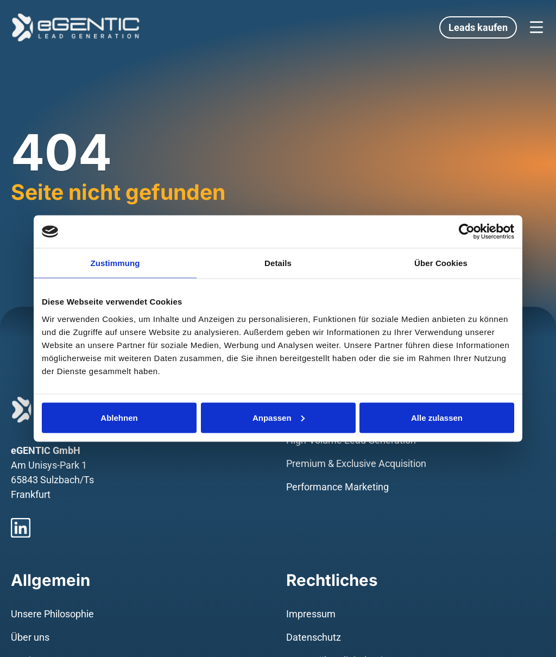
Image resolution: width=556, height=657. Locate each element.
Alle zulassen (437, 417)
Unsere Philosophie (52, 614)
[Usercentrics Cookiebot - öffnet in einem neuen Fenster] (466, 232)
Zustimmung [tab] (115, 263)
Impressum (311, 614)
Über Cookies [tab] (440, 263)
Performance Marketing (337, 486)
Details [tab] (278, 263)
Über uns (30, 637)
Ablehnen (118, 417)
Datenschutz (313, 637)
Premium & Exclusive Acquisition (356, 463)
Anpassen (278, 417)
